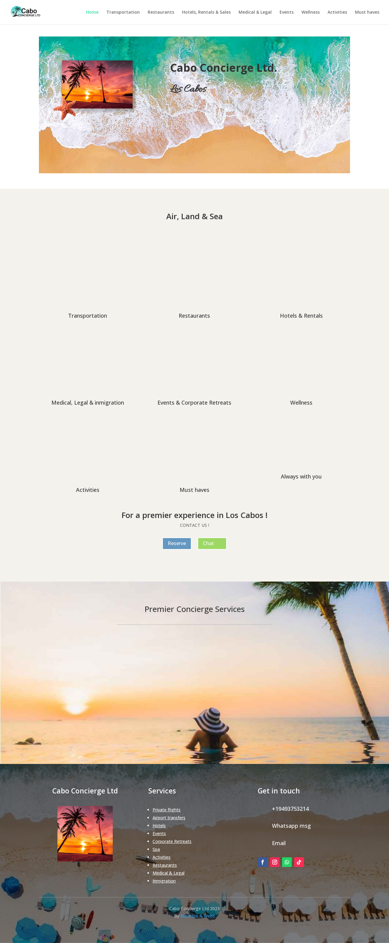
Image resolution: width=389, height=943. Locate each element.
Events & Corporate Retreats (194, 402)
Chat (208, 543)
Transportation (123, 12)
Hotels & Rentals (301, 315)
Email (279, 843)
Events (287, 12)
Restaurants (161, 12)
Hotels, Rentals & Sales (206, 12)
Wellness (310, 12)
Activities (337, 12)
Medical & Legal (255, 12)
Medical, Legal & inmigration (87, 402)
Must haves (367, 12)
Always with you (301, 476)
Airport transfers (169, 817)
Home (92, 12)
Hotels (159, 825)
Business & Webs (198, 916)
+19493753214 (290, 808)
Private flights (167, 810)
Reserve (177, 543)
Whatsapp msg (291, 825)
